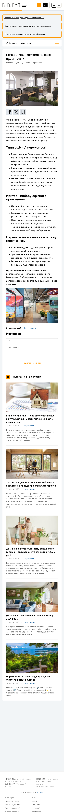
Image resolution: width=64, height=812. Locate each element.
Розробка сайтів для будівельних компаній (24, 17)
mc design (39, 792)
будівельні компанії (12, 808)
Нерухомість (29, 425)
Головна (9, 62)
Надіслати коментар (32, 363)
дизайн (34, 798)
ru (59, 5)
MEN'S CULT (47, 779)
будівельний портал (12, 801)
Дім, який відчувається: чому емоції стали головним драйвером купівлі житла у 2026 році (30, 552)
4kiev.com (45, 786)
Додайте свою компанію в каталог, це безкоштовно (27, 26)
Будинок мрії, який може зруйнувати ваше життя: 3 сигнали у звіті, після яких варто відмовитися (30, 419)
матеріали (36, 805)
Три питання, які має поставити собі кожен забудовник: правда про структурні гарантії (31, 484)
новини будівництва (12, 805)
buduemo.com (30, 328)
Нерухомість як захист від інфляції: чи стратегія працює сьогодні (28, 678)
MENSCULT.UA (18, 779)
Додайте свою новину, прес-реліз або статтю (24, 34)
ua (54, 5)
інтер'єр (35, 801)
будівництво (9, 798)
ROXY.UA (15, 782)
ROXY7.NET (44, 783)
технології (36, 808)
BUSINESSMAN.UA (15, 785)
